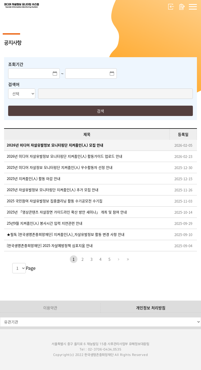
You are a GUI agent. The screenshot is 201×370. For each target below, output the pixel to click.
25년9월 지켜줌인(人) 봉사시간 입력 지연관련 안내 (44, 223)
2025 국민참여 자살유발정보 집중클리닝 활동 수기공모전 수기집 (54, 200)
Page (31, 268)
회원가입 (182, 7)
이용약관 (50, 307)
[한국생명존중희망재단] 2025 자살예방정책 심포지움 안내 (50, 245)
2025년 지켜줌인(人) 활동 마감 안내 (33, 178)
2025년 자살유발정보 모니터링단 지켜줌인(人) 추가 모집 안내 (52, 189)
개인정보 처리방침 (150, 307)
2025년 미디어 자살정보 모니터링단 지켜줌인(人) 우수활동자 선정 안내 (59, 167)
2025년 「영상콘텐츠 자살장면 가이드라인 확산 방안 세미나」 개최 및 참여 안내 (67, 212)
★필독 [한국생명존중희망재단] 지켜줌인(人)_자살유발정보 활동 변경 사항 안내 (65, 234)
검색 (100, 111)
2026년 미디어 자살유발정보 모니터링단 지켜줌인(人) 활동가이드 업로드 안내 (64, 156)
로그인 (171, 7)
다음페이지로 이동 (118, 259)
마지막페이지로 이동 (127, 259)
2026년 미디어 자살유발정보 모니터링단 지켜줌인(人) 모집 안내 (55, 145)
